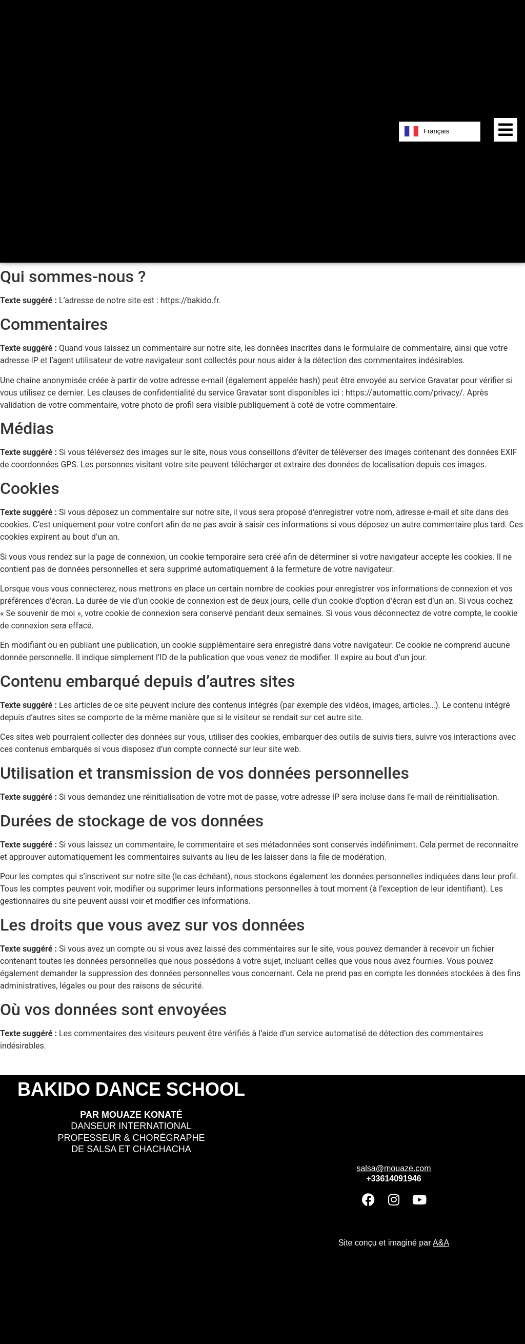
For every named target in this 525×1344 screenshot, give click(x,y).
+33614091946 (393, 1178)
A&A (441, 1242)
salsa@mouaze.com (393, 1168)
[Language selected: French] (439, 132)
